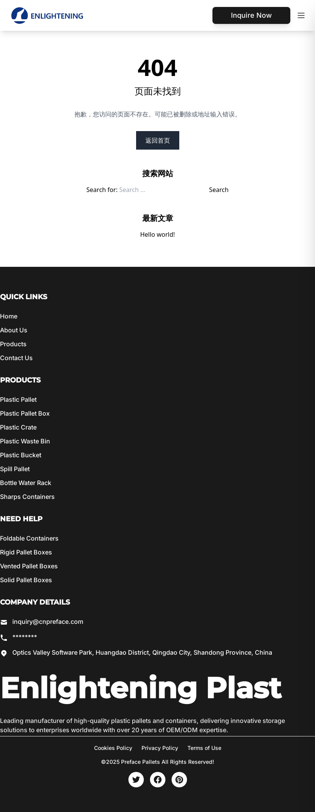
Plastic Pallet (18, 399)
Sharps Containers (27, 496)
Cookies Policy (113, 748)
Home (8, 316)
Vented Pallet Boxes (29, 566)
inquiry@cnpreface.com (47, 621)
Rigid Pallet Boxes (26, 552)
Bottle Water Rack (25, 483)
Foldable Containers (29, 538)
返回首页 (157, 140)
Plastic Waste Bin (25, 441)
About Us (13, 330)
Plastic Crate (18, 427)
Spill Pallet (15, 469)
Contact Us (16, 358)
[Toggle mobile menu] (301, 15)
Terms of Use (204, 748)
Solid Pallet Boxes (26, 580)
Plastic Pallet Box (25, 413)
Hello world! (157, 234)
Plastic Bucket (20, 455)
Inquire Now (251, 15)
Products (13, 344)
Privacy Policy (159, 748)
